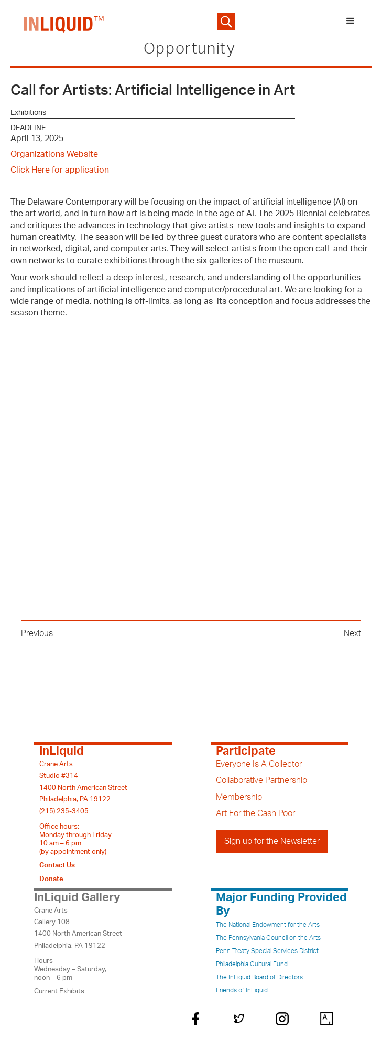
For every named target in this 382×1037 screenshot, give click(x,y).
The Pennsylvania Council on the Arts (268, 938)
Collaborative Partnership (261, 780)
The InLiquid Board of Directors (259, 977)
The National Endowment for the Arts (268, 925)
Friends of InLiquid (242, 990)
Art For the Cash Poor (255, 813)
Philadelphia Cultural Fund (252, 964)
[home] (61, 21)
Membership (239, 797)
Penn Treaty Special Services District (267, 951)
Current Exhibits (59, 991)
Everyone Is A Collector (259, 764)
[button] (350, 21)
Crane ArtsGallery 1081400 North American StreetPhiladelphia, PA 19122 (78, 928)
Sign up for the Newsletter (272, 841)
